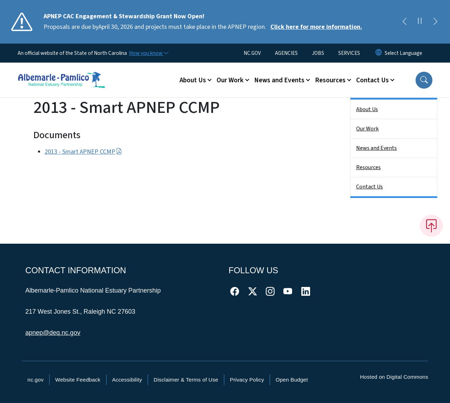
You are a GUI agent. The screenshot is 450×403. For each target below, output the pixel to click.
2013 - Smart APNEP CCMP (83, 151)
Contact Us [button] (372, 80)
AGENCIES (286, 53)
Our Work (367, 129)
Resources (368, 167)
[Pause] (420, 22)
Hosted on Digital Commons (394, 377)
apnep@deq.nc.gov (52, 332)
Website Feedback (78, 380)
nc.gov (35, 380)
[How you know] (148, 53)
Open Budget (292, 380)
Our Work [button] (230, 80)
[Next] (435, 22)
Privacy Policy (247, 380)
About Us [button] (193, 80)
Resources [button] (330, 80)
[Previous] (404, 22)
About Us (367, 109)
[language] (403, 53)
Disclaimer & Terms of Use (186, 380)
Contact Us (369, 187)
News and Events (376, 148)
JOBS (318, 53)
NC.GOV (252, 53)
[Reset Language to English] (378, 53)
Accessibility (127, 380)
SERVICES (349, 53)
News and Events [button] (279, 80)
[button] (424, 80)
